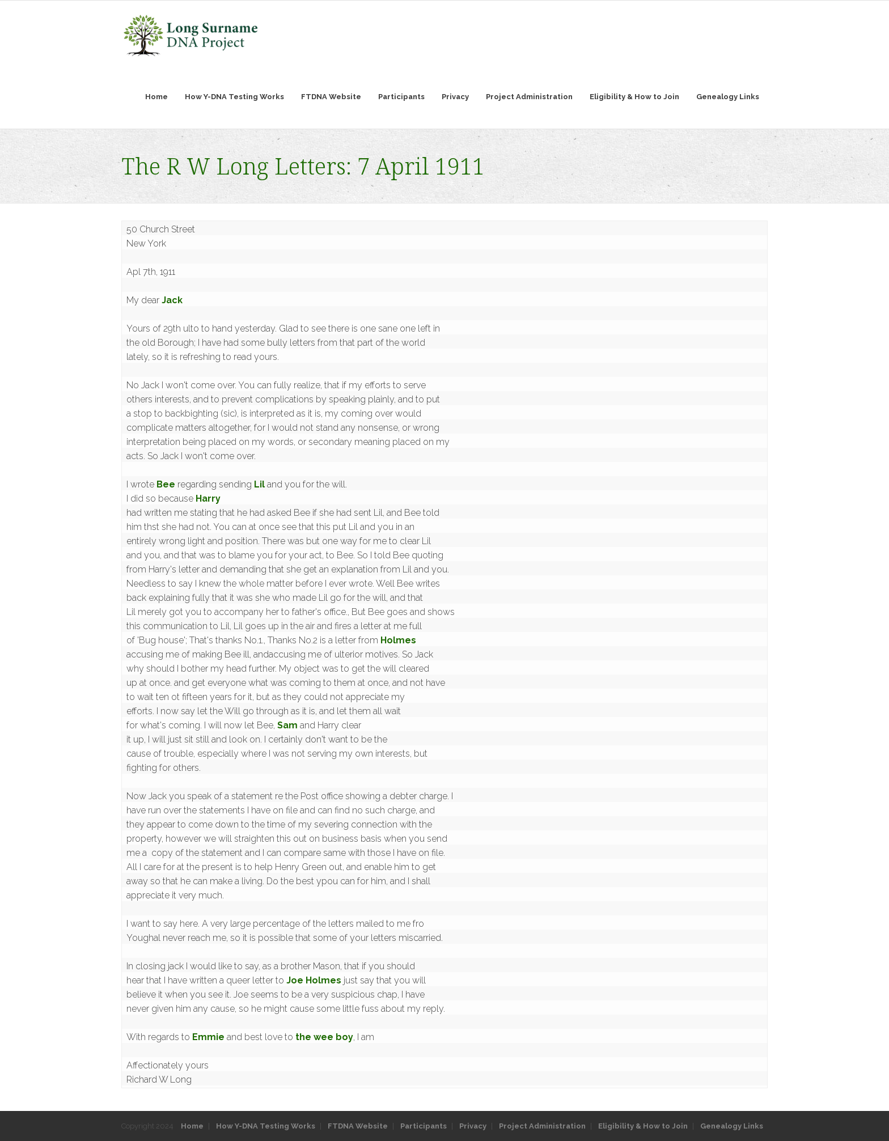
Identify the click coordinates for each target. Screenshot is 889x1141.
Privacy (472, 1126)
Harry (208, 498)
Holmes (398, 640)
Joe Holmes (313, 980)
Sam (287, 725)
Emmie (208, 1037)
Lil (259, 484)
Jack (172, 300)
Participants (423, 1126)
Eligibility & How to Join (643, 1126)
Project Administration (542, 1126)
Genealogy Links (731, 1126)
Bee (165, 484)
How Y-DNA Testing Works (265, 1126)
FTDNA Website (358, 1126)
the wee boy (324, 1037)
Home (192, 1126)
